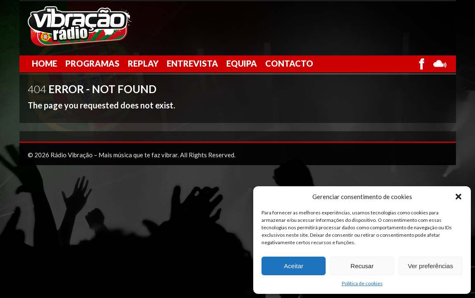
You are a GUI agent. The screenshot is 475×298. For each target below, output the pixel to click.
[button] (458, 196)
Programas (92, 63)
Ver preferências (430, 265)
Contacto (289, 63)
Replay (143, 63)
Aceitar (293, 265)
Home (44, 63)
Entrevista (192, 63)
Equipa (241, 63)
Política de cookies (362, 283)
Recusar (362, 265)
